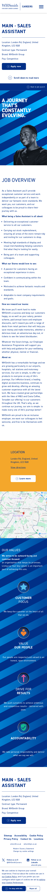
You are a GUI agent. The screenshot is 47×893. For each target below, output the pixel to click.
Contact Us (26, 838)
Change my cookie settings (23, 851)
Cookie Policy (36, 835)
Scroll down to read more (23, 78)
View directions (18, 467)
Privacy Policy (11, 838)
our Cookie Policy (9, 876)
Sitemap (8, 835)
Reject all (33, 888)
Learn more (25, 478)
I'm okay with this (15, 888)
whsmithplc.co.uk (30, 844)
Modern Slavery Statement (23, 848)
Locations (38, 838)
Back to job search (38, 87)
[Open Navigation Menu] (41, 6)
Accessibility (20, 835)
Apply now (16, 66)
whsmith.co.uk (15, 844)
